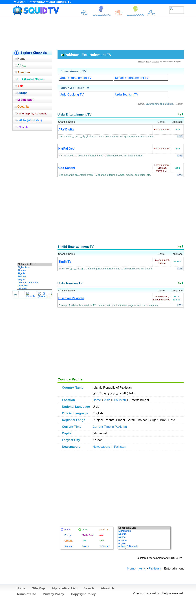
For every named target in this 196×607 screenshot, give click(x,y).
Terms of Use (26, 594)
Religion (179, 104)
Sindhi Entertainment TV (132, 77)
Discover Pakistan (71, 298)
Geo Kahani (66, 168)
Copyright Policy (83, 594)
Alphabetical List (64, 588)
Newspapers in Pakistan (109, 446)
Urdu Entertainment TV (76, 77)
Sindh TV (64, 261)
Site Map (38, 588)
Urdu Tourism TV (126, 94)
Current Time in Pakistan (110, 426)
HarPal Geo (66, 148)
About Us (108, 588)
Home (141, 62)
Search (88, 588)
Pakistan (155, 62)
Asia (147, 62)
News (141, 104)
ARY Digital (66, 129)
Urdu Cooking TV (72, 94)
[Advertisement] (98, 33)
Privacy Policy (53, 594)
